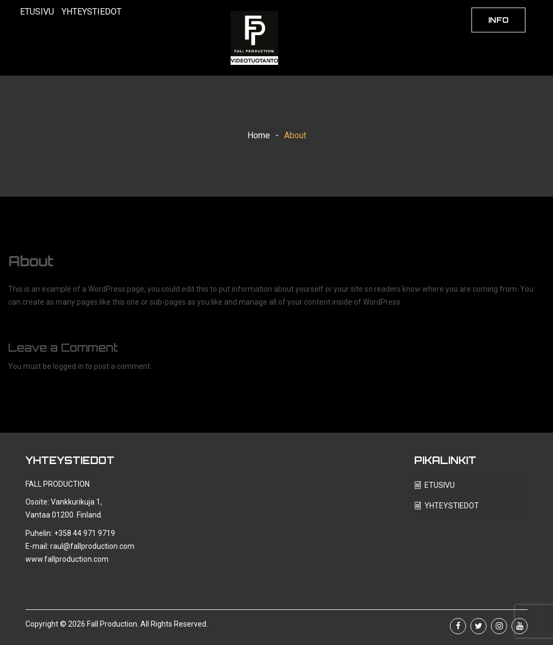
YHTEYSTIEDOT (92, 11)
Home (258, 135)
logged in (68, 366)
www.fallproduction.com (67, 559)
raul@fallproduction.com (92, 546)
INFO (498, 19)
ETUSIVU (37, 11)
